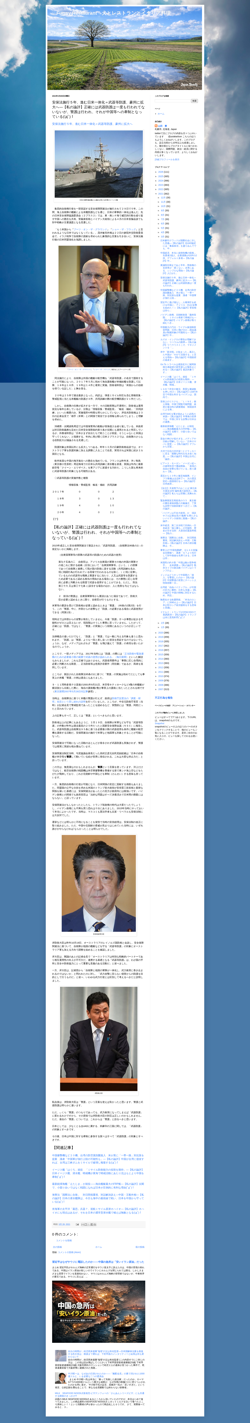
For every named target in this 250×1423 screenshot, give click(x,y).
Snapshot (159, 723)
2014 (161, 659)
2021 (161, 193)
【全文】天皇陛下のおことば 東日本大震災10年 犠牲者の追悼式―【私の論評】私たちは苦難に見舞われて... (178, 492)
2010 (161, 676)
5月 (163, 228)
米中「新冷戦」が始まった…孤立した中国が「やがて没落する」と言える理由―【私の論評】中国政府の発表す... (178, 356)
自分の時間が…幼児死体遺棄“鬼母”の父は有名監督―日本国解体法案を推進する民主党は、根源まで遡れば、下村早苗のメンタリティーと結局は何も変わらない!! (106, 1354)
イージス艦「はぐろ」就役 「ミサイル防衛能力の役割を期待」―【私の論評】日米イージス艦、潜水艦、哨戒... (178, 380)
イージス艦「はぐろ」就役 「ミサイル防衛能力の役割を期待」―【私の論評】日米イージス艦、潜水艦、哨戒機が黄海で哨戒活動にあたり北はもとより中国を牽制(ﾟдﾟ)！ (98, 1173)
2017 (161, 645)
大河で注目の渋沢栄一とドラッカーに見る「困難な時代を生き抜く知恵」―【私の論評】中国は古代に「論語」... (178, 455)
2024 (161, 180)
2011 (161, 672)
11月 (163, 202)
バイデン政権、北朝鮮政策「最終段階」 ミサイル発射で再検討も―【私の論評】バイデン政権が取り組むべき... (178, 318)
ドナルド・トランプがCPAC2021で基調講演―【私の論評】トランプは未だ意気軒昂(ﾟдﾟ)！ (178, 615)
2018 (161, 641)
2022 (161, 189)
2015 (161, 654)
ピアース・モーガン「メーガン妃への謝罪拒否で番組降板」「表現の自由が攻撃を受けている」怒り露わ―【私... (178, 467)
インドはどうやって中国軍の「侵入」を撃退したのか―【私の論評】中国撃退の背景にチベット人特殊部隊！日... (178, 579)
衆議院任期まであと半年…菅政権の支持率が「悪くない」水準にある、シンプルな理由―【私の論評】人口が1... (178, 269)
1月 (163, 627)
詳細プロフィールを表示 (167, 159)
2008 (161, 685)
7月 (163, 219)
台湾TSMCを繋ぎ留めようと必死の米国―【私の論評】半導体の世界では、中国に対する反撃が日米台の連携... (178, 418)
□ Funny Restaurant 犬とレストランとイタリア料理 (111, 13)
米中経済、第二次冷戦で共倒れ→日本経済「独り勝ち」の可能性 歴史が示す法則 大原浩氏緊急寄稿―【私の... (178, 529)
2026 (161, 172)
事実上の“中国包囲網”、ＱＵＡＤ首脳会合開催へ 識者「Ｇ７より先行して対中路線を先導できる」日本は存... (178, 554)
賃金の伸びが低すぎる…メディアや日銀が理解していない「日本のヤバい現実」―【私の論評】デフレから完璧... (178, 442)
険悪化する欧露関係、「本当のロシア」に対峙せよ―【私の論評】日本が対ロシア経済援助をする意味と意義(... (178, 603)
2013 (161, 663)
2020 (161, 632)
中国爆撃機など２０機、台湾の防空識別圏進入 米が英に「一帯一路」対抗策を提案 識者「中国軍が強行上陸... (178, 294)
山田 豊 (162, 126)
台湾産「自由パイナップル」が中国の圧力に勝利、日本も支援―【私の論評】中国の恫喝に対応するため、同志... (178, 591)
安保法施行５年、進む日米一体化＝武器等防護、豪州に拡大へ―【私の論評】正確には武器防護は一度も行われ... (178, 281)
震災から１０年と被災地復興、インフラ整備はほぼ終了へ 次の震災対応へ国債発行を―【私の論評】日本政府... (178, 479)
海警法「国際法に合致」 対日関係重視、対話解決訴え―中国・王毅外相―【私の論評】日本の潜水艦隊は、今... (178, 541)
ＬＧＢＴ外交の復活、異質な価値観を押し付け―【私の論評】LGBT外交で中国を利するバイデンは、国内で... (179, 393)
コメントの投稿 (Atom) (69, 1252)
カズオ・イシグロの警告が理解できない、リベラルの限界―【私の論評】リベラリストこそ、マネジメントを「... (178, 343)
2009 (161, 680)
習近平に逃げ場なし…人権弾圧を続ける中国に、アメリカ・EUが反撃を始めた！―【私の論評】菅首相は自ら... (178, 306)
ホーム (98, 1247)
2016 (161, 650)
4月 (163, 232)
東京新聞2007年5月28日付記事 (71, 691)
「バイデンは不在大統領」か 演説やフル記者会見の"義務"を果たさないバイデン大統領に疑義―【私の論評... (179, 517)
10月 (163, 206)
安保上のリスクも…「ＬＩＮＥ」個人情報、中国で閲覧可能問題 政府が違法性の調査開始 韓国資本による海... (178, 405)
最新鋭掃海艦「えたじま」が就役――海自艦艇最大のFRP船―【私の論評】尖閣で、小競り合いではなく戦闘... (178, 430)
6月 (163, 223)
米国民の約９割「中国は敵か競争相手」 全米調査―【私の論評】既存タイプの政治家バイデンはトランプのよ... (178, 566)
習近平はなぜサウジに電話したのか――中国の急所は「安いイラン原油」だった (98, 1261)
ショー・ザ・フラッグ (124, 229)
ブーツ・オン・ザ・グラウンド (90, 229)
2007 (161, 689)
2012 (161, 667)
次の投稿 (57, 1247)
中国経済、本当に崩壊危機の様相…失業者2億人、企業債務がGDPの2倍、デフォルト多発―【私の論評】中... (178, 257)
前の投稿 (140, 1247)
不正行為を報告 (164, 697)
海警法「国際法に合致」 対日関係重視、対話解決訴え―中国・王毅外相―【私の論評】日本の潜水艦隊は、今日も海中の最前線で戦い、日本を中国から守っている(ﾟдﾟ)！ (98, 1198)
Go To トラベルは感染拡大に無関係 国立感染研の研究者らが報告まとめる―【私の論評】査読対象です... (179, 368)
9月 (163, 210)
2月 (163, 623)
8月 (163, 215)
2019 (161, 637)
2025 (161, 176)
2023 (161, 185)
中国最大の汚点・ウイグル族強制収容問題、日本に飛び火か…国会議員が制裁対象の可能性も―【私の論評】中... (178, 331)
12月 (163, 197)
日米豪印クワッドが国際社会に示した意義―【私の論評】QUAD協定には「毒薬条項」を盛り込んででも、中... (178, 244)
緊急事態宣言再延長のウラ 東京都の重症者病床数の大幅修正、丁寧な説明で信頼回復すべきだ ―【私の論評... (178, 504)
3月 (163, 236)
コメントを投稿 (64, 1240)
